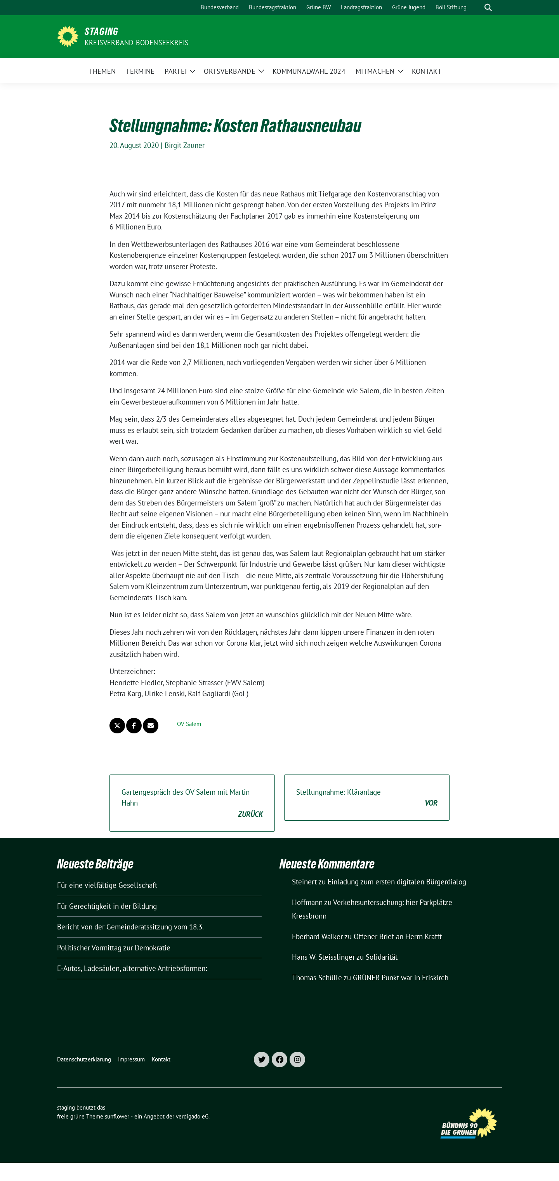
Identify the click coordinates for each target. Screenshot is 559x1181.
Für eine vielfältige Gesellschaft (107, 885)
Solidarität (382, 957)
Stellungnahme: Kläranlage (366, 798)
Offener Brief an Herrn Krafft (398, 936)
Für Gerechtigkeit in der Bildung (107, 906)
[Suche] (477, 7)
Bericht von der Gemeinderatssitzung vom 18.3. (130, 926)
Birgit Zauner (185, 145)
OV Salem (189, 724)
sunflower (117, 1116)
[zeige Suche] (488, 7)
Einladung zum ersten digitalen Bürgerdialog (397, 881)
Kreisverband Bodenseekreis (137, 42)
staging (101, 31)
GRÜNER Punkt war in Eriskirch (400, 977)
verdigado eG (192, 1116)
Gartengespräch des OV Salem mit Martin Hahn (192, 803)
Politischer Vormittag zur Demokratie (113, 947)
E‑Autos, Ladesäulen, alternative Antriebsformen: (132, 968)
